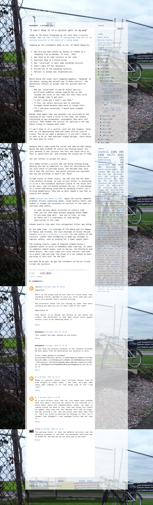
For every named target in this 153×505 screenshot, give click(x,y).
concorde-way (104, 199)
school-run (110, 275)
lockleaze (107, 188)
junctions (101, 264)
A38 (113, 172)
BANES (118, 212)
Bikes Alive (103, 37)
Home (61, 481)
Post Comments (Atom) (52, 486)
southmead (101, 282)
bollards (114, 176)
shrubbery (117, 280)
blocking (116, 239)
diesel (105, 219)
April (105, 129)
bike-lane (115, 192)
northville (115, 266)
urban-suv (101, 289)
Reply (37, 325)
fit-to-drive (115, 257)
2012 (103, 139)
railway (121, 271)
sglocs (117, 278)
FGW (113, 233)
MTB (105, 181)
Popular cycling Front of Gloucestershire (109, 49)
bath (103, 217)
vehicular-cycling (117, 289)
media (121, 165)
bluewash (101, 242)
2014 (103, 72)
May (104, 126)
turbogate (116, 228)
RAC (116, 181)
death (39, 276)
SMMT (112, 235)
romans (100, 275)
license (100, 266)
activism (120, 235)
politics (111, 167)
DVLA (106, 233)
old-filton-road (116, 206)
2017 (103, 62)
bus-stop (120, 242)
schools (121, 275)
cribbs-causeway (108, 248)
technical (102, 228)
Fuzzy (37, 429)
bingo (104, 239)
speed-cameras (115, 282)
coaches (117, 244)
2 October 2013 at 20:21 (54, 287)
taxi (112, 190)
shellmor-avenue (104, 280)
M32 (99, 235)
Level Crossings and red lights (111, 85)
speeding (101, 284)
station (111, 284)
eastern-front (114, 255)
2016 (103, 65)
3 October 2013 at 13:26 (49, 397)
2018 (103, 59)
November (106, 78)
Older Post (86, 481)
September (107, 116)
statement (115, 226)
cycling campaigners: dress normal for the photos (112, 98)
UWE (121, 151)
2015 (103, 68)
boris (111, 242)
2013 (103, 75)
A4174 (111, 154)
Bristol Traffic (105, 40)
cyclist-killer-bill (113, 251)
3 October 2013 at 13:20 (56, 332)
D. (36, 377)
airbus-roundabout (108, 237)
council (103, 151)
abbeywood (102, 183)
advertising (104, 160)
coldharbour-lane (104, 246)
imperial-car (118, 185)
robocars (120, 208)
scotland (105, 278)
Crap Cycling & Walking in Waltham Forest (110, 44)
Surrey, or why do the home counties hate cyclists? (112, 91)
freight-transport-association (109, 260)
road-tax (117, 273)
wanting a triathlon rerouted (53, 234)
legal (121, 179)
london (101, 172)
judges (116, 262)
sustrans (120, 284)
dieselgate (103, 201)
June (104, 122)
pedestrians (103, 221)
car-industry (104, 194)
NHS (105, 235)
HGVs (122, 190)
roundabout (102, 224)
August (105, 119)
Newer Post (36, 481)
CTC (99, 233)
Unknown (38, 287)
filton (101, 185)
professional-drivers (106, 271)
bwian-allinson (105, 179)
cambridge (105, 244)
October (106, 81)
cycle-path (104, 165)
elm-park (101, 257)
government (102, 262)
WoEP (122, 215)
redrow (106, 208)
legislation (115, 264)
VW (114, 215)
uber (119, 287)
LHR (119, 233)
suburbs (120, 210)
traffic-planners (107, 287)
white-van (102, 230)
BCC (112, 230)
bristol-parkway (117, 217)
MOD (103, 192)
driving (100, 255)
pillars (115, 269)
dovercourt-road (114, 253)
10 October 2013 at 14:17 (52, 429)
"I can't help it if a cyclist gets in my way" (112, 110)
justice (116, 219)
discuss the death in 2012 (49, 199)
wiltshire (106, 212)
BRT (99, 215)
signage (106, 210)
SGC (104, 174)
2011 (103, 143)
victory (104, 291)
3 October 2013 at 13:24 (49, 377)
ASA (122, 172)
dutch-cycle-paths (108, 169)
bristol (116, 183)
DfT (107, 215)
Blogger (92, 499)
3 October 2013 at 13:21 (56, 346)
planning (116, 221)
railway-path (105, 273)
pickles (100, 269)
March (105, 132)
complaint (120, 246)
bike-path (103, 158)
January (106, 135)
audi (122, 237)
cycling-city (105, 162)
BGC (119, 230)
